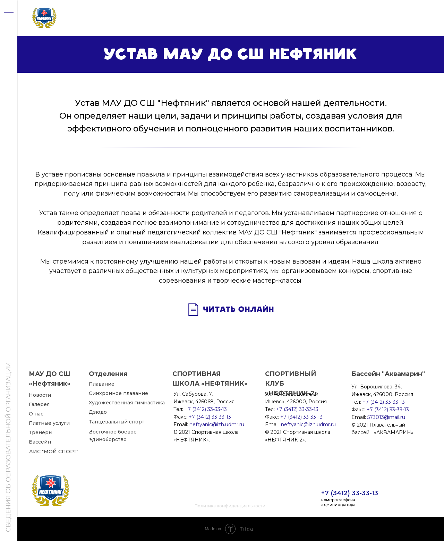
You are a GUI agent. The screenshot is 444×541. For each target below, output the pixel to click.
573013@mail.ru (386, 417)
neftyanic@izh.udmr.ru (308, 424)
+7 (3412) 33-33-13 (349, 493)
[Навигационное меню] (9, 10)
